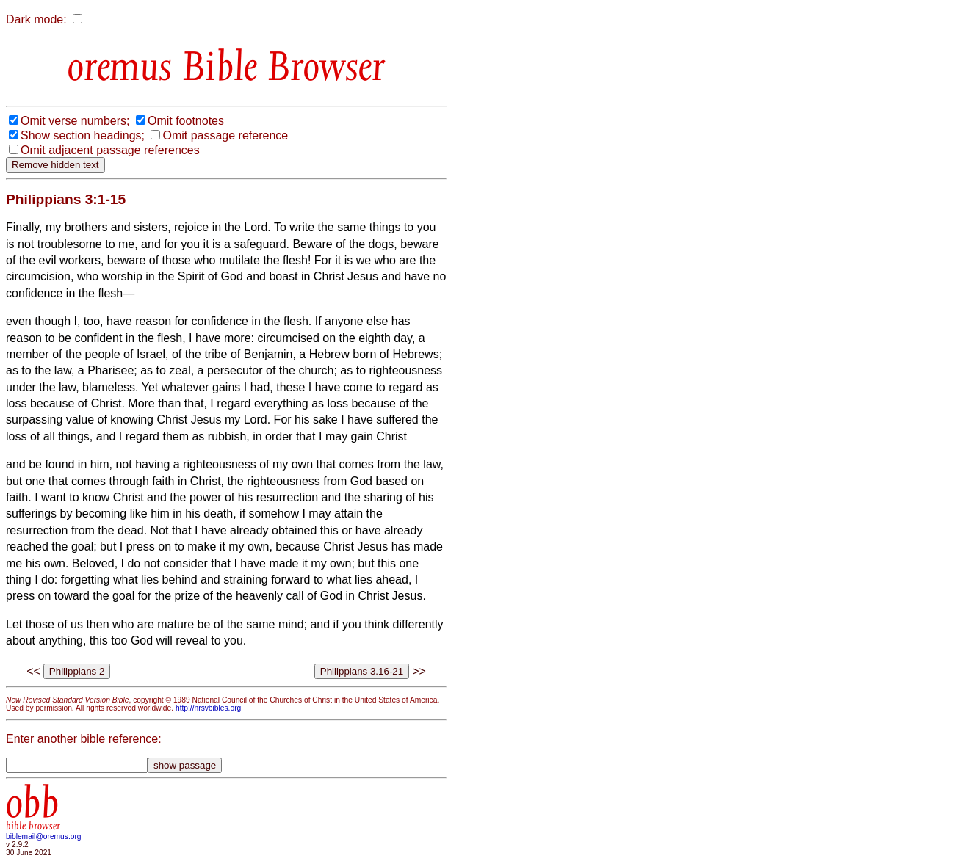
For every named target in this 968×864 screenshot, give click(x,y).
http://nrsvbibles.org (208, 708)
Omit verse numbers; (75, 121)
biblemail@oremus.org (44, 836)
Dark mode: (36, 19)
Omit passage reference (225, 135)
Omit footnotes (186, 121)
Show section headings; (83, 135)
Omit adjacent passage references (110, 150)
